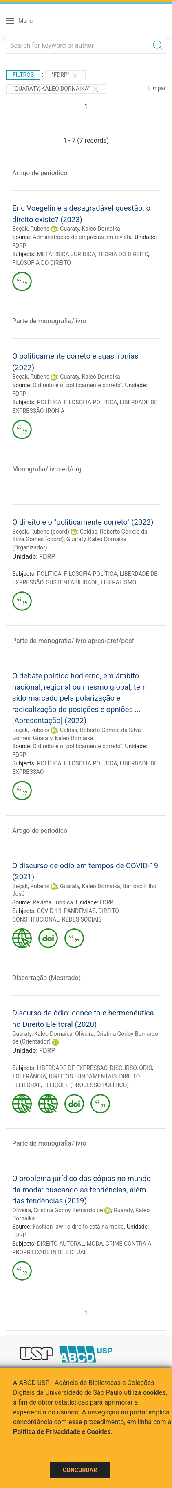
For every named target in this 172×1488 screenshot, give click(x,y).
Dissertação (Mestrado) (46, 978)
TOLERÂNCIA (29, 1076)
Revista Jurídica (53, 902)
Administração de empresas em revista (82, 237)
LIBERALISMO (118, 582)
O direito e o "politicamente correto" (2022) (82, 522)
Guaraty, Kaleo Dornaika (90, 228)
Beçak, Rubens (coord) (40, 531)
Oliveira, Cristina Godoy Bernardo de (57, 1210)
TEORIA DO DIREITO (123, 254)
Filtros (23, 75)
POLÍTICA (49, 402)
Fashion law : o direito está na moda (78, 1226)
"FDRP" (65, 76)
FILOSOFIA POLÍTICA (90, 402)
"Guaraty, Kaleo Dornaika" (56, 89)
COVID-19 (49, 911)
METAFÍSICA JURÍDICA (66, 254)
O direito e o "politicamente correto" (77, 385)
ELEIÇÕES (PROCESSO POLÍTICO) (86, 1085)
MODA (95, 1243)
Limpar (157, 88)
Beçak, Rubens (30, 228)
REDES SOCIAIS (82, 919)
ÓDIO (145, 1068)
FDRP (19, 245)
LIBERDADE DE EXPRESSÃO (72, 1068)
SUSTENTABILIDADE (72, 582)
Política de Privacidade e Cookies (62, 1432)
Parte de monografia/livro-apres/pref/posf (73, 641)
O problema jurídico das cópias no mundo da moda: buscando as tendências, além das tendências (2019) (81, 1189)
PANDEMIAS (80, 911)
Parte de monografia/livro (49, 321)
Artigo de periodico (39, 173)
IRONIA (55, 410)
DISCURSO (123, 1068)
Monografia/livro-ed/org (47, 469)
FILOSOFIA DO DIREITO (41, 262)
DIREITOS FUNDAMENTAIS (83, 1076)
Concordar (80, 1470)
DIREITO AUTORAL (60, 1243)
